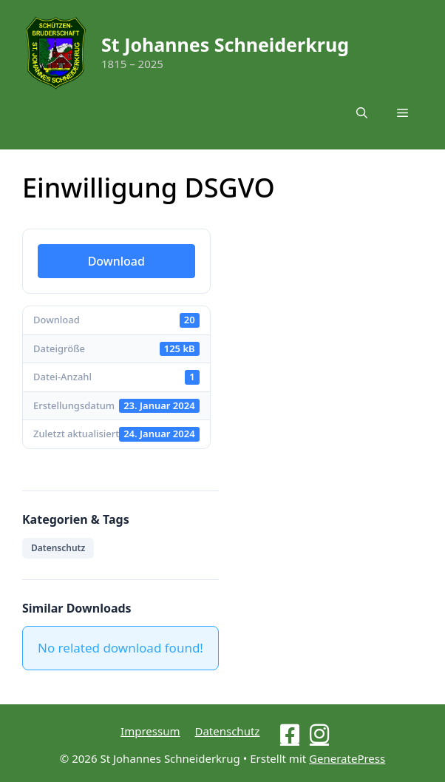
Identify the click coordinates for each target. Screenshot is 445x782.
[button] (362, 112)
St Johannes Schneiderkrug (225, 44)
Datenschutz (58, 548)
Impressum (150, 731)
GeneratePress (347, 758)
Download (116, 261)
